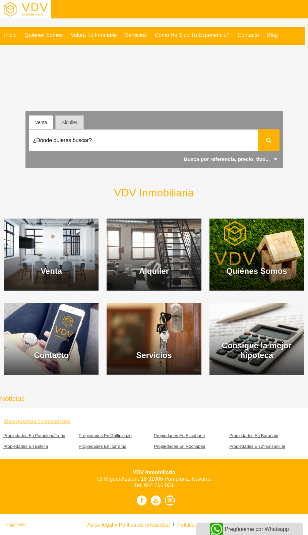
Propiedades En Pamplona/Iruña (34, 435)
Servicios (136, 35)
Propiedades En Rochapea (179, 446)
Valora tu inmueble (94, 35)
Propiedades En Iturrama (102, 446)
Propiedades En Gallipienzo (105, 435)
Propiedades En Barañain (253, 435)
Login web (15, 524)
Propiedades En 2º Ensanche (257, 446)
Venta (41, 122)
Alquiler (69, 122)
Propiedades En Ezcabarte (179, 435)
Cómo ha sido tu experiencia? (192, 35)
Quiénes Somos (43, 35)
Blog (272, 35)
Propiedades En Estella (25, 446)
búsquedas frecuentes (37, 421)
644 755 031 (159, 485)
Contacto (248, 35)
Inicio (10, 35)
